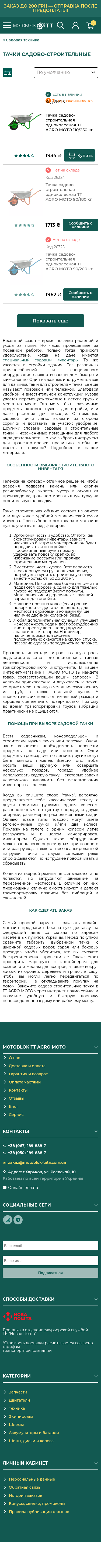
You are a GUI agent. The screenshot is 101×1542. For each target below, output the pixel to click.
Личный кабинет (75, 25)
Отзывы (16, 1098)
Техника (17, 1408)
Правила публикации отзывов (39, 1511)
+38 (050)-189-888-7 (27, 1152)
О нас (14, 1057)
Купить (85, 155)
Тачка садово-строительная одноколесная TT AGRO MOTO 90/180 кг (69, 192)
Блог (13, 1106)
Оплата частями (25, 1082)
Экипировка (21, 1416)
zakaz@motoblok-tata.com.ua (37, 1162)
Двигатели (19, 1400)
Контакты (18, 1090)
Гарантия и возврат (28, 1074)
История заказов (25, 1495)
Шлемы (16, 1424)
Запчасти (18, 1392)
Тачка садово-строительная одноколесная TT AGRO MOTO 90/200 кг (69, 261)
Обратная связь (24, 1487)
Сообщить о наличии (81, 225)
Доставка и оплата (27, 1065)
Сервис (16, 1114)
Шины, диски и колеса (31, 1440)
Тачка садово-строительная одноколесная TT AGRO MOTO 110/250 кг (69, 122)
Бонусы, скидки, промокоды (37, 1503)
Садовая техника (22, 40)
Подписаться (50, 1273)
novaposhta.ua (51, 1333)
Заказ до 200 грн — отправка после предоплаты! (50, 8)
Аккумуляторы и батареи (34, 1432)
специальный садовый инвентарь (40, 360)
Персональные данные (32, 1479)
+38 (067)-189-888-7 (27, 1145)
